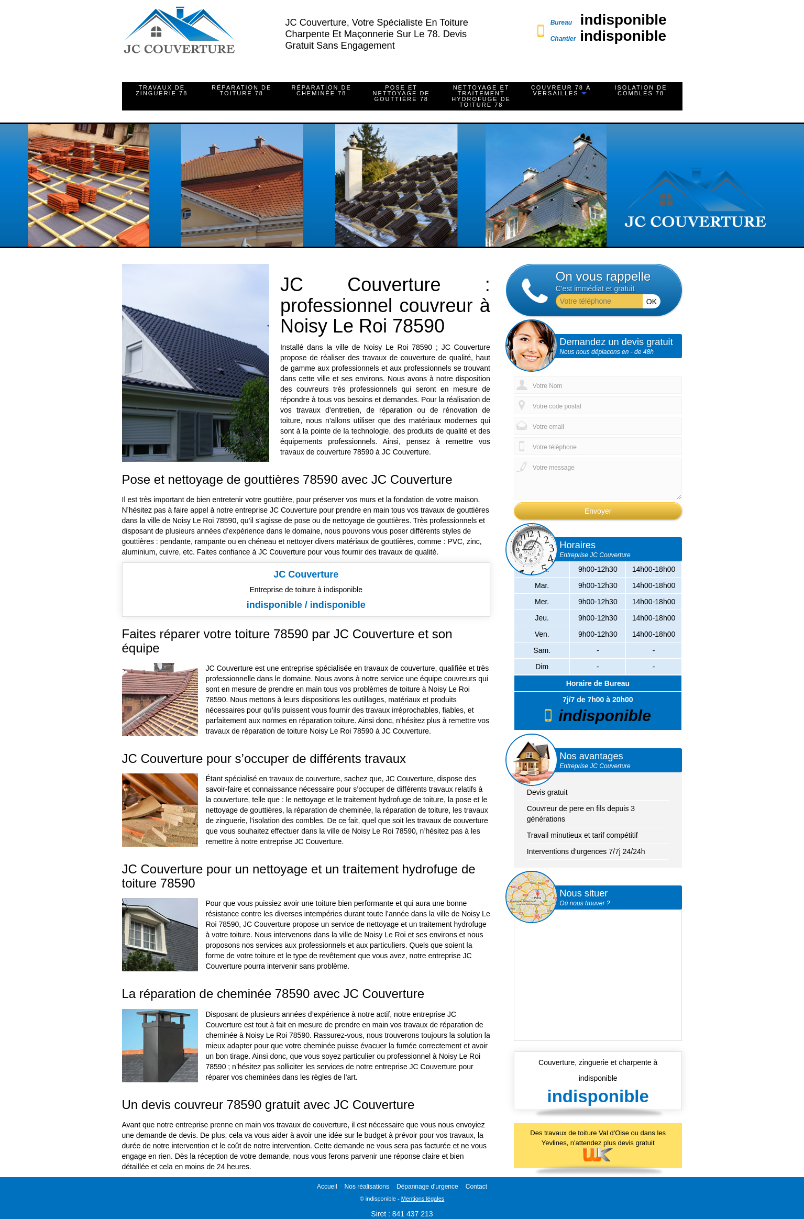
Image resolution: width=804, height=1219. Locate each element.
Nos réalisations (367, 1186)
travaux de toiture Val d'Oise (586, 1133)
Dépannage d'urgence (427, 1186)
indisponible (623, 20)
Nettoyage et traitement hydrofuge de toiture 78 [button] (481, 96)
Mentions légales (423, 1198)
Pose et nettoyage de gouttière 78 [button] (401, 93)
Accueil (327, 1186)
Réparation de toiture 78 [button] (241, 90)
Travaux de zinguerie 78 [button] (162, 90)
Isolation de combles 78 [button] (640, 90)
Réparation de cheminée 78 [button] (321, 90)
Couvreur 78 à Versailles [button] (561, 90)
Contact (476, 1186)
